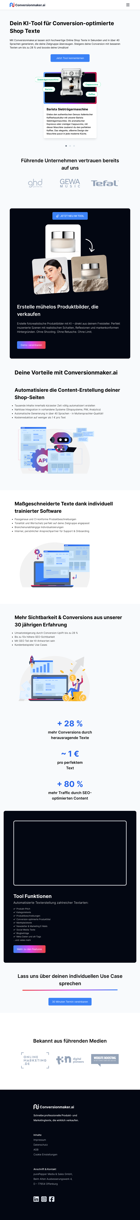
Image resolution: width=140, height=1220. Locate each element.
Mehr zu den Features (29, 949)
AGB (36, 1149)
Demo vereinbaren (31, 345)
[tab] (66, 146)
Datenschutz (41, 1144)
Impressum (40, 1139)
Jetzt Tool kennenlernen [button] (70, 58)
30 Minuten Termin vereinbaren (70, 1001)
